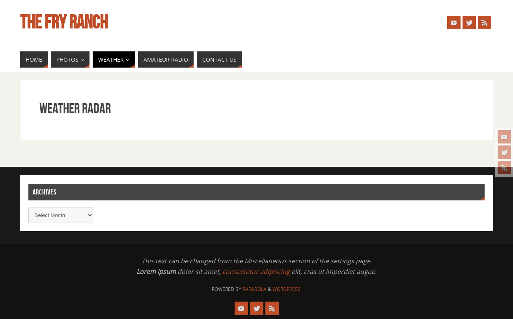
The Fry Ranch (64, 22)
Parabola (255, 289)
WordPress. (287, 289)
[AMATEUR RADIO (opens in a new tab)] (166, 59)
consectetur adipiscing (256, 271)
